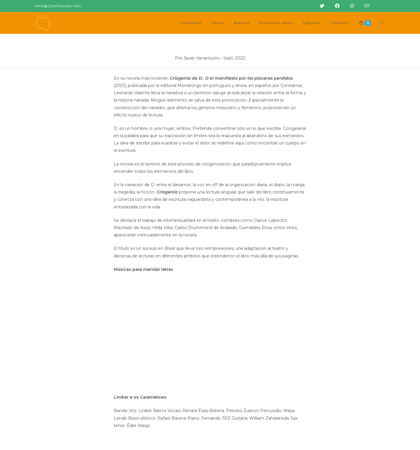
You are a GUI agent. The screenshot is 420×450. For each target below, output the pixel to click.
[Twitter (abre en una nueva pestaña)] (320, 6)
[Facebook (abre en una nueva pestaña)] (335, 6)
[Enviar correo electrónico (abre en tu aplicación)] (363, 6)
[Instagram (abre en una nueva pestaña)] (350, 6)
